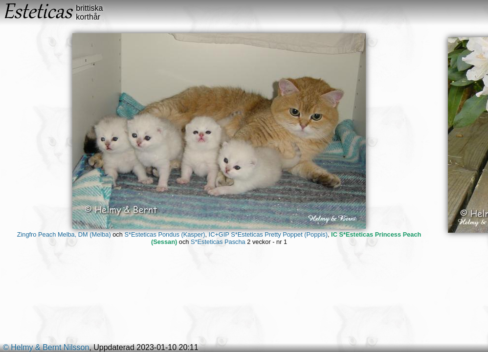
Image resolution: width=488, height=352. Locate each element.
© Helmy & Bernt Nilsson (46, 347)
